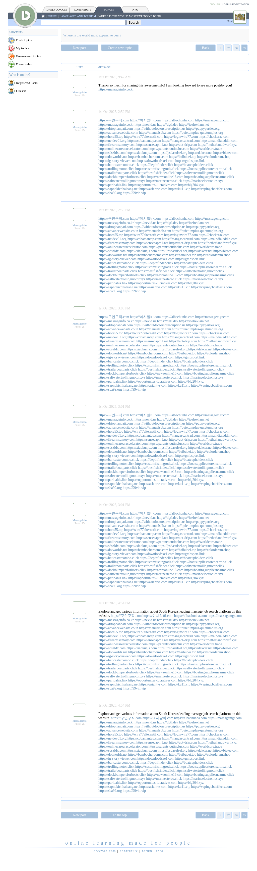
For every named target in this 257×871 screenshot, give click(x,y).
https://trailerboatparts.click (117, 173)
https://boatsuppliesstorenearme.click (206, 169)
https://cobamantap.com (144, 141)
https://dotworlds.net (112, 157)
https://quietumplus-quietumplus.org (197, 132)
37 (228, 48)
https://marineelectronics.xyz (203, 181)
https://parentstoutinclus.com (169, 149)
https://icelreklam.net (194, 124)
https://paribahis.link (112, 185)
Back (205, 48)
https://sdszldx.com (112, 153)
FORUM (109, 9)
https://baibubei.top (183, 157)
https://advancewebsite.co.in (118, 132)
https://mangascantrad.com (181, 141)
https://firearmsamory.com (117, 145)
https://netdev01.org (112, 141)
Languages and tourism (77, 16)
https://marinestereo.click (164, 181)
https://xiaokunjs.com (141, 153)
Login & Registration (235, 4)
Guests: (21, 91)
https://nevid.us (145, 124)
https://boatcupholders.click (193, 165)
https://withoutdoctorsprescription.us (159, 128)
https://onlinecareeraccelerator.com (123, 149)
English (215, 4)
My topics (22, 48)
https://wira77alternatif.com (143, 137)
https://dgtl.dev (167, 124)
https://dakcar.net (200, 153)
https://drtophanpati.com (115, 128)
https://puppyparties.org (203, 128)
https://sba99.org (110, 193)
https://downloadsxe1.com (156, 161)
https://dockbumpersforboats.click (122, 177)
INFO (135, 9)
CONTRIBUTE (83, 9)
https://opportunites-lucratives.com (152, 185)
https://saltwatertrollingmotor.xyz (121, 181)
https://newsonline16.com (165, 177)
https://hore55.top (110, 137)
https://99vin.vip (134, 193)
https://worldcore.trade (206, 149)
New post (79, 48)
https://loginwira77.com (181, 137)
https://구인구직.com (113, 120)
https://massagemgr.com (212, 120)
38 (236, 48)
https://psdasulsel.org (172, 153)
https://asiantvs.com (153, 189)
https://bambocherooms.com (148, 157)
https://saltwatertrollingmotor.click (199, 173)
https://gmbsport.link (190, 161)
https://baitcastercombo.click (118, 165)
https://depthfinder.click (156, 165)
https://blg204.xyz (191, 185)
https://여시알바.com (145, 120)
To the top (120, 815)
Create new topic (120, 48)
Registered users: (27, 83)
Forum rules (24, 64)
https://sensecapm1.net (152, 145)
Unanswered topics (28, 56)
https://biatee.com (225, 153)
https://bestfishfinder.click (156, 173)
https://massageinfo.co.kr (116, 89)
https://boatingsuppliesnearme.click (209, 177)
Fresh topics (24, 40)
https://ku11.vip (179, 189)
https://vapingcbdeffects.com (211, 189)
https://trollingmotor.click (116, 169)
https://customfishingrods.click (157, 169)
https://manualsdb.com (155, 132)
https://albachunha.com (178, 120)
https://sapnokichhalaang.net (118, 189)
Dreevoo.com (56, 9)
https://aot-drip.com (183, 145)
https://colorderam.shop (214, 157)
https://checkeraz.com (214, 137)
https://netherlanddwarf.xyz (217, 145)
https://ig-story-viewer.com (117, 161)
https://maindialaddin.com (219, 141)
